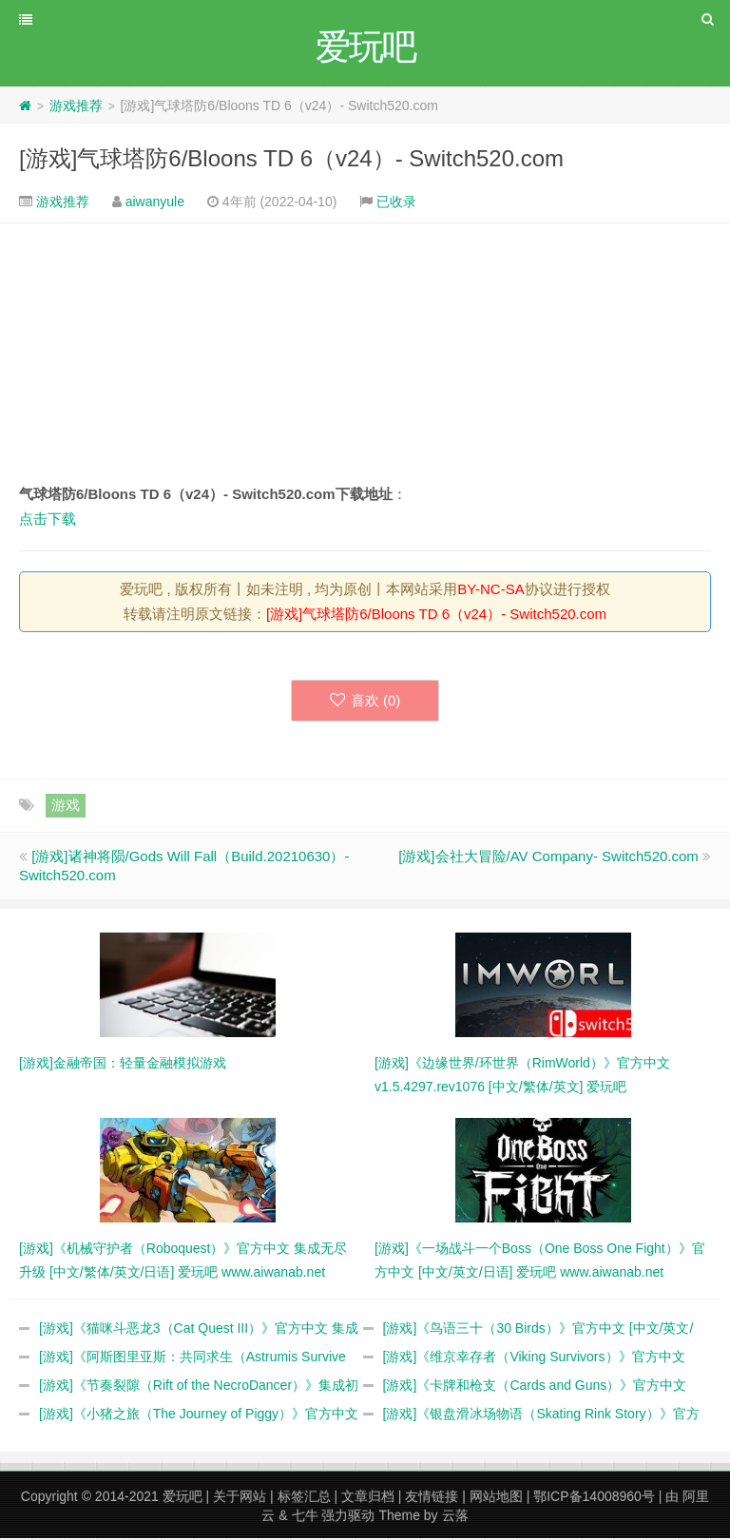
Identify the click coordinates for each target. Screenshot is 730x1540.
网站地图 (496, 1498)
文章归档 (367, 1498)
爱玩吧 (182, 1498)
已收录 (396, 203)
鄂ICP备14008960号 (594, 1498)
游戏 (65, 807)
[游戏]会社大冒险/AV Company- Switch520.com (548, 858)
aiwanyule (154, 203)
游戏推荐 (76, 107)
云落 (455, 1517)
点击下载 (47, 520)
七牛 (305, 1517)
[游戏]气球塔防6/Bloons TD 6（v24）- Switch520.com (291, 160)
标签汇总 (304, 1498)
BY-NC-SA (490, 591)
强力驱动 (348, 1517)
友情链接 (431, 1498)
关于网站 (239, 1498)
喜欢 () (365, 702)
